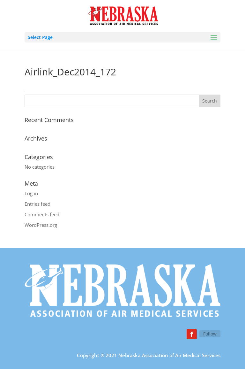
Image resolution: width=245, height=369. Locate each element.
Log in (31, 193)
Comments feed (42, 214)
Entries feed (37, 204)
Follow (210, 334)
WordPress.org (41, 225)
